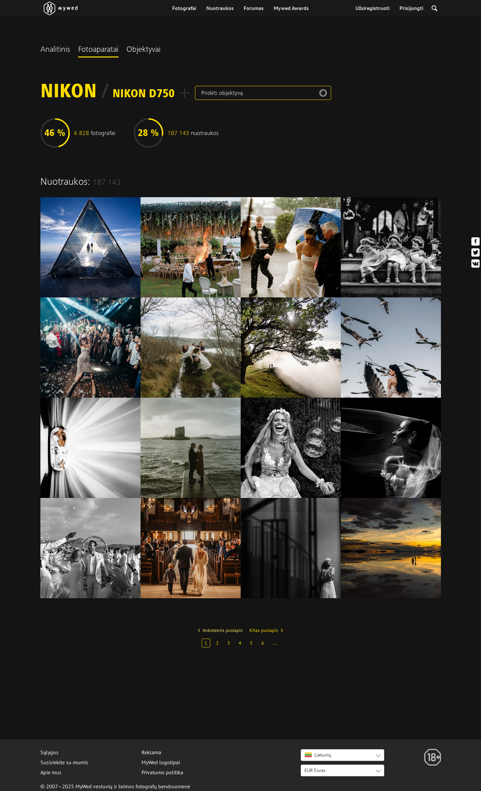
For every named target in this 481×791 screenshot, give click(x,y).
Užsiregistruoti (372, 8)
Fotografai (184, 8)
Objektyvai (144, 50)
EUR (314, 770)
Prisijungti (411, 8)
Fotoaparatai (98, 50)
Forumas (254, 8)
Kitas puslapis (263, 630)
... (274, 643)
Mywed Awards (291, 8)
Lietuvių (318, 755)
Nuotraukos (220, 8)
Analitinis (55, 50)
